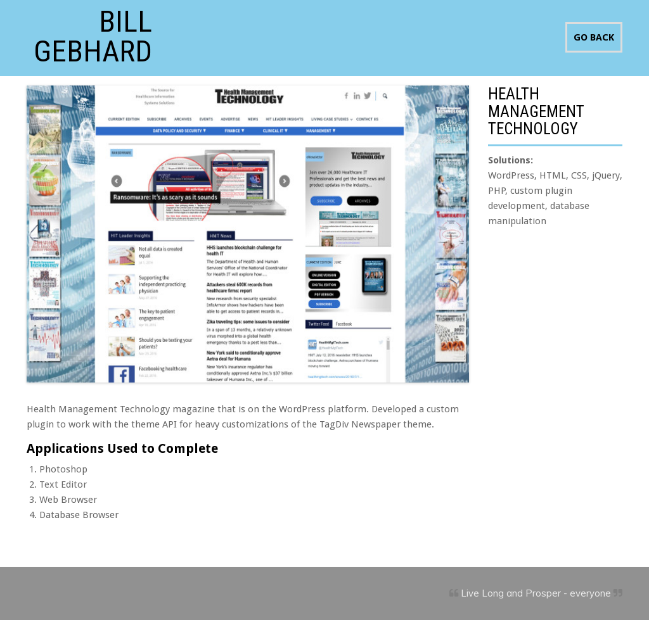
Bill (93, 35)
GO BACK (594, 37)
